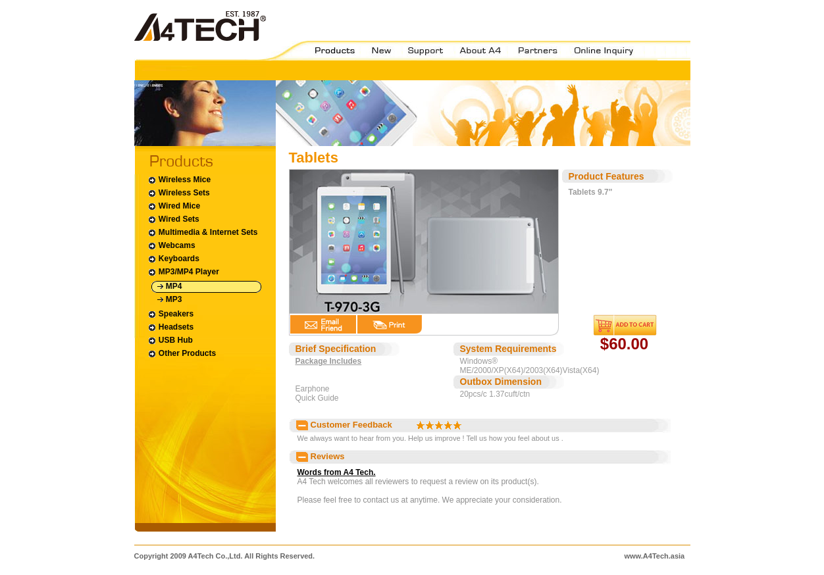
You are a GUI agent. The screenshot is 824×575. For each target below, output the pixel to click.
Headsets (170, 327)
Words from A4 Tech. (336, 472)
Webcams (171, 245)
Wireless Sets (178, 193)
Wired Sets (173, 219)
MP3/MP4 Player (183, 272)
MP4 (169, 286)
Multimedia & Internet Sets (202, 232)
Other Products (182, 353)
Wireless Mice (179, 180)
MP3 (169, 299)
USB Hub (170, 340)
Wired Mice (174, 206)
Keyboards (173, 259)
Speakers (170, 314)
